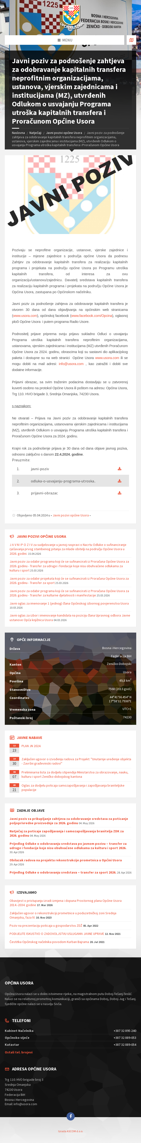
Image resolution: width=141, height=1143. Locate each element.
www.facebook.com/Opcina (91, 316)
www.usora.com (25, 316)
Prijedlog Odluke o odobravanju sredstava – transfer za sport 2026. (63, 872)
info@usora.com (71, 364)
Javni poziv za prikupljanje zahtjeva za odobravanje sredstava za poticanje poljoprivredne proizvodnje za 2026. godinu (69, 821)
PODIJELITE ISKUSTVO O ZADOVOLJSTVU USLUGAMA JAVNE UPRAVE (57, 934)
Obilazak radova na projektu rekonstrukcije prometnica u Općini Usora (66, 860)
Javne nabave (29, 737)
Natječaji (35, 133)
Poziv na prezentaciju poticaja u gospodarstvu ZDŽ (46, 925)
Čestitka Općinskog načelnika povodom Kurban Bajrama (49, 942)
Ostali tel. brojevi (19, 1052)
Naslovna (18, 133)
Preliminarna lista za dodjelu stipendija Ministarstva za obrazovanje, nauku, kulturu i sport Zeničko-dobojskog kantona (75, 774)
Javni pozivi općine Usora (64, 133)
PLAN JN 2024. (31, 746)
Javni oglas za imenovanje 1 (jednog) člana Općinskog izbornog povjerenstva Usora (69, 603)
